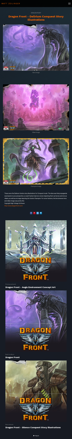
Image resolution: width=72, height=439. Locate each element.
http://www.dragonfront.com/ (13, 206)
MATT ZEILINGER (11, 3)
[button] (36, 436)
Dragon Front (36, 13)
